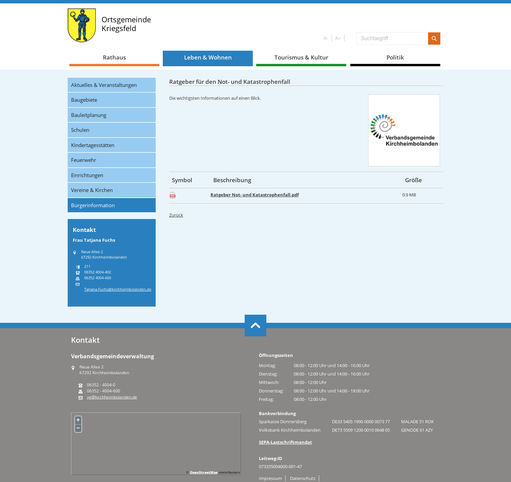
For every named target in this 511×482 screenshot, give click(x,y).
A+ (338, 38)
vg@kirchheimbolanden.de (112, 397)
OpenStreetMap (204, 472)
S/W (349, 38)
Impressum (270, 478)
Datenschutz (302, 478)
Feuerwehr (83, 159)
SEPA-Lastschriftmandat (285, 442)
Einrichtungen (87, 175)
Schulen (80, 129)
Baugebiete (84, 99)
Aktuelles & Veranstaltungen (104, 84)
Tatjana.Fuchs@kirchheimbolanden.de (117, 289)
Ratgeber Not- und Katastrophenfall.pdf (254, 195)
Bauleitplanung (88, 115)
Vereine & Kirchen (92, 190)
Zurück (176, 215)
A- (326, 38)
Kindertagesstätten (92, 145)
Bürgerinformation (93, 205)
